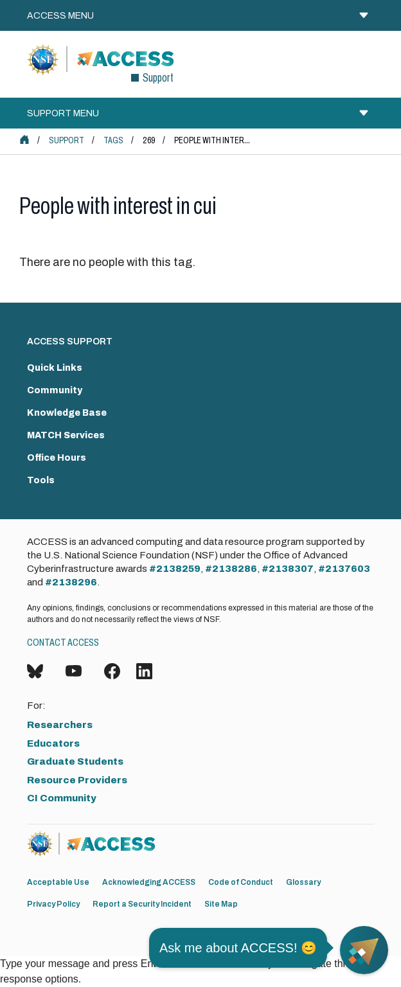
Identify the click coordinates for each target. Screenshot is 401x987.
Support (66, 140)
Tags (113, 140)
